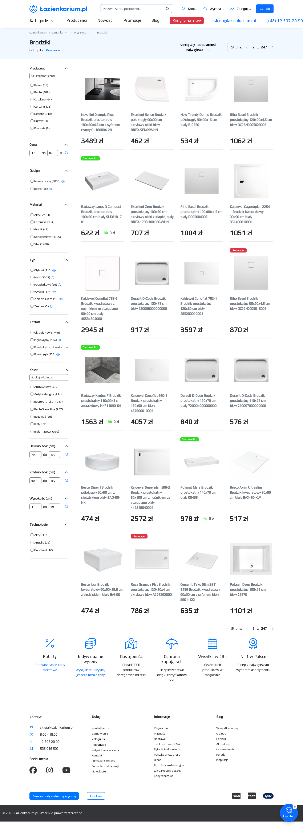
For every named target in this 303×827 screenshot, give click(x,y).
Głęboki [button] (39, 270)
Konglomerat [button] (43, 236)
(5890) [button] (56, 181)
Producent (37, 68)
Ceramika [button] (40, 222)
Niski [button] (37, 277)
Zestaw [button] (39, 306)
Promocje (132, 20)
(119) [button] (48, 270)
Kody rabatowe (186, 20)
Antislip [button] (39, 542)
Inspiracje (222, 760)
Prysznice (80, 32)
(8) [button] (48, 128)
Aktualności (223, 744)
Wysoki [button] (39, 291)
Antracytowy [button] (42, 386)
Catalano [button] (40, 99)
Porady (220, 754)
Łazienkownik (225, 749)
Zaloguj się (241, 9)
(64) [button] (49, 99)
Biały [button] (37, 424)
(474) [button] (48, 291)
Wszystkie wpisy (227, 728)
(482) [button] (46, 92)
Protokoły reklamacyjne (169, 765)
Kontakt (190, 9)
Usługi (96, 717)
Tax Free (95, 796)
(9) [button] (58, 332)
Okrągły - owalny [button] (45, 332)
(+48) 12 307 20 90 (284, 20)
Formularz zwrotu (103, 760)
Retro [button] (38, 188)
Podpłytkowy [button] (42, 284)
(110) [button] (48, 113)
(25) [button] (48, 106)
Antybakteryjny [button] (44, 394)
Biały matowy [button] (42, 431)
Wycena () (214, 9)
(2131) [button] (45, 214)
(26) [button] (47, 542)
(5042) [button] (45, 277)
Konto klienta (100, 728)
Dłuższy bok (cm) (42, 446)
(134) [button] (53, 340)
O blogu (221, 733)
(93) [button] (45, 85)
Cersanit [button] (39, 106)
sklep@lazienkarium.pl (235, 20)
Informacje (162, 717)
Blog (155, 20)
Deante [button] (39, 113)
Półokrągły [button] (41, 354)
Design (34, 171)
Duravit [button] (39, 121)
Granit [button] (38, 229)
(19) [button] (55, 299)
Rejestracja (99, 744)
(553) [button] (52, 354)
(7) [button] (61, 401)
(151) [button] (44, 535)
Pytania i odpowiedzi (167, 749)
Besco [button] (38, 85)
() (264, 9)
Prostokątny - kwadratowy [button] (51, 347)
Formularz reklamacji (105, 766)
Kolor (33, 370)
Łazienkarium (38, 32)
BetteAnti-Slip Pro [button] (46, 401)
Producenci (76, 20)
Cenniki (221, 738)
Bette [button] (38, 92)
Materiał (35, 205)
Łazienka (57, 32)
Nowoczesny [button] (42, 181)
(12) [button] (50, 550)
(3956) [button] (45, 424)
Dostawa (160, 738)
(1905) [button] (56, 236)
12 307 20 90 (50, 742)
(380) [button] (55, 431)
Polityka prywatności (167, 754)
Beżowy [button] (39, 416)
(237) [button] (59, 409)
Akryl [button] (37, 214)
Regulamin (161, 728)
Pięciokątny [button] (41, 340)
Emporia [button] (39, 128)
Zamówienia (100, 733)
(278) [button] (55, 386)
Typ (32, 260)
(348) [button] (47, 121)
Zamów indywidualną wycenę (54, 796)
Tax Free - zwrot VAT (168, 744)
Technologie (38, 524)
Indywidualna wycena (105, 750)
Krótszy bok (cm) (42, 472)
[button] (66, 32)
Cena (33, 145)
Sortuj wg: (198, 47)
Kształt (34, 322)
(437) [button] (58, 394)
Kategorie (42, 20)
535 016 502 (49, 749)
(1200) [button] (44, 244)
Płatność (159, 733)
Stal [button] (36, 244)
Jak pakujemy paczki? (167, 770)
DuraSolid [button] (40, 550)
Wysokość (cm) (40, 498)
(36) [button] (45, 188)
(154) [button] (50, 222)
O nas (157, 760)
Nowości (105, 20)
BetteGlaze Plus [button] (44, 409)
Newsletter (99, 771)
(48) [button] (45, 229)
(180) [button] (48, 416)
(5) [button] (47, 306)
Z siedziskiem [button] (43, 299)
